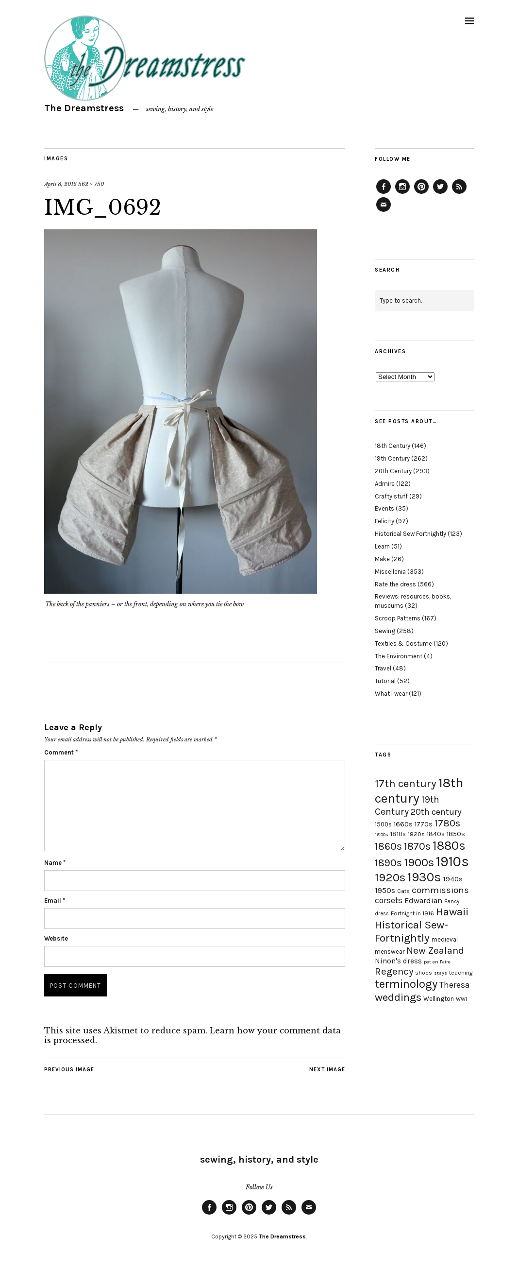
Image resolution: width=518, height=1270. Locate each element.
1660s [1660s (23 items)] (403, 824)
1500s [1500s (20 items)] (383, 824)
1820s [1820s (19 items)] (416, 834)
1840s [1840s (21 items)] (436, 834)
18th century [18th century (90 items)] (419, 790)
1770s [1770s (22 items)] (424, 824)
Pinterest (421, 193)
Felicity (384, 521)
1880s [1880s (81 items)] (449, 845)
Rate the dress (395, 584)
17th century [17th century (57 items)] (405, 783)
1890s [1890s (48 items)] (388, 863)
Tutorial (385, 681)
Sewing (385, 631)
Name (55, 862)
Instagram (402, 193)
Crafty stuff (391, 496)
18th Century (392, 445)
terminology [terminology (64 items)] (406, 984)
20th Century (393, 471)
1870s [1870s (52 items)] (417, 846)
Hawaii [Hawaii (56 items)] (452, 911)
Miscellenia (390, 571)
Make (382, 559)
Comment (61, 752)
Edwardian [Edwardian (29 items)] (423, 900)
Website (56, 938)
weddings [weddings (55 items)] (398, 997)
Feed (459, 193)
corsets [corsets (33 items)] (388, 900)
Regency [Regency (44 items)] (394, 971)
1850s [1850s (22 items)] (456, 834)
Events (384, 508)
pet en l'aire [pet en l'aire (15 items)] (437, 962)
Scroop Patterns (397, 618)
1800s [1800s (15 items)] (381, 834)
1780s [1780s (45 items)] (447, 823)
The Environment (398, 656)
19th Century (392, 458)
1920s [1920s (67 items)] (390, 877)
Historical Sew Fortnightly (410, 533)
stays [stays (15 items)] (440, 973)
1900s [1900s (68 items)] (419, 862)
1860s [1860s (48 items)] (388, 846)
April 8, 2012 (60, 184)
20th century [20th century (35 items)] (436, 812)
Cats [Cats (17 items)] (403, 891)
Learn (382, 546)
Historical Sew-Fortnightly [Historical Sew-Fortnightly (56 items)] (411, 931)
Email (54, 900)
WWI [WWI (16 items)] (461, 999)
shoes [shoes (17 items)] (423, 972)
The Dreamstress (84, 108)
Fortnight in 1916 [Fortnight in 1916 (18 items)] (412, 913)
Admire (385, 483)
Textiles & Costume (403, 643)
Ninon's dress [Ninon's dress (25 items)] (398, 961)
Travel (383, 668)
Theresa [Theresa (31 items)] (454, 985)
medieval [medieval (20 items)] (445, 939)
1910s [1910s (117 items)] (452, 861)
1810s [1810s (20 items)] (398, 834)
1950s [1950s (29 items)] (385, 890)
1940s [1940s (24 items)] (453, 879)
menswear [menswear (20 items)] (389, 951)
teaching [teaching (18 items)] (460, 972)
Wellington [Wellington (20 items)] (438, 998)
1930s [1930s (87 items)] (424, 877)
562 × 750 (91, 184)
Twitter (440, 193)
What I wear (391, 693)
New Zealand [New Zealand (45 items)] (435, 950)
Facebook (383, 193)
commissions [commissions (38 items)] (440, 890)
